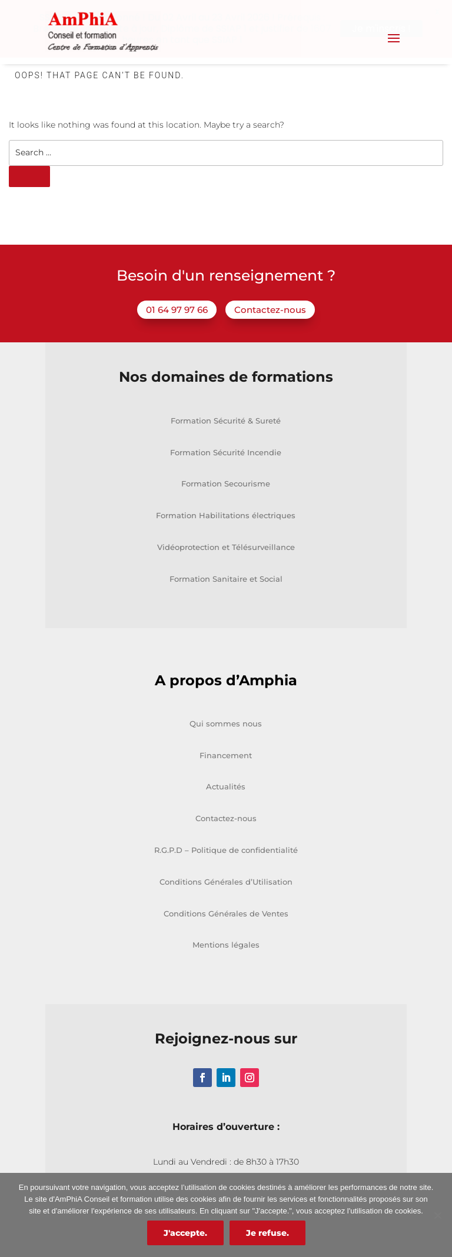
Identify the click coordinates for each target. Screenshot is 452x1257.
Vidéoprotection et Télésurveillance (226, 546)
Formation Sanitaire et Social (226, 577)
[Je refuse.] (437, 1215)
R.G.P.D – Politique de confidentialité (226, 849)
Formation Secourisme (225, 483)
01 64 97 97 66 (177, 308)
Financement (226, 754)
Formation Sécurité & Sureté (226, 419)
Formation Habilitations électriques (225, 514)
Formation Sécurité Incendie (225, 451)
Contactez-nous (270, 308)
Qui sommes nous (226, 722)
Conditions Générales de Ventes (226, 912)
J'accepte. (185, 1233)
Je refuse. (267, 1233)
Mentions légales (226, 944)
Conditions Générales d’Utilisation (226, 880)
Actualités (225, 786)
